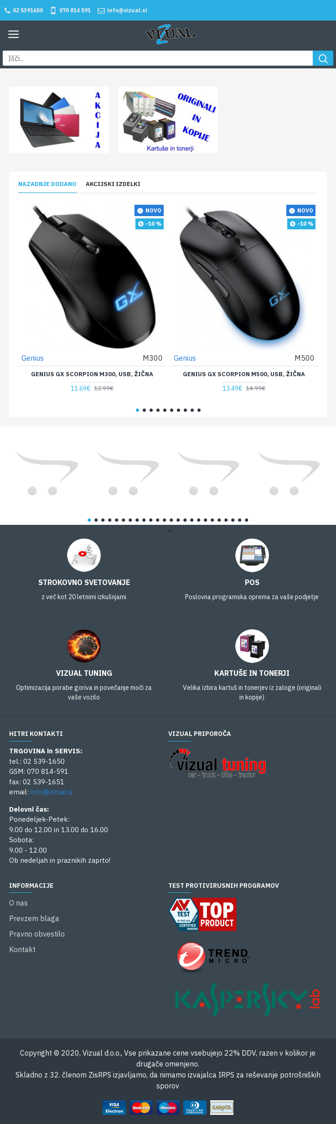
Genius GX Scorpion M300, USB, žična (92, 374)
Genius (32, 358)
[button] (137, 410)
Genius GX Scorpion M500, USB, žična (244, 374)
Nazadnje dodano (47, 184)
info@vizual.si (51, 791)
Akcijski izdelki (113, 184)
